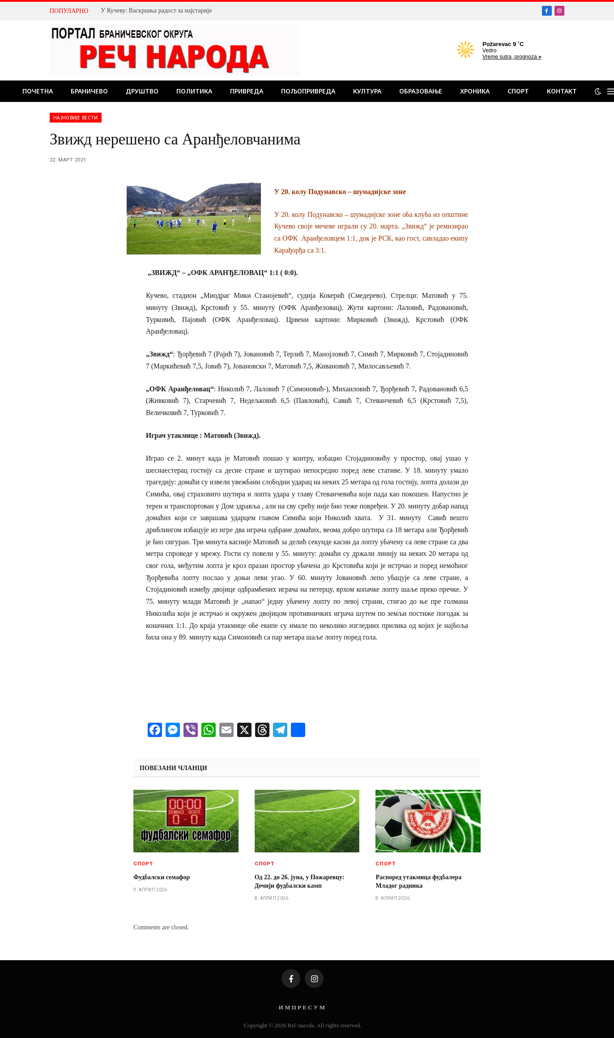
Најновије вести (75, 117)
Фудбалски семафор (161, 877)
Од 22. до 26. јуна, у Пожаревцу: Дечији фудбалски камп (300, 881)
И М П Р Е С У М (302, 1007)
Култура (367, 91)
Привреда (246, 91)
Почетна (37, 91)
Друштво (142, 91)
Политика (194, 91)
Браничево (89, 91)
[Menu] (610, 91)
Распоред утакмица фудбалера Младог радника (418, 881)
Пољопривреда (308, 91)
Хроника (475, 91)
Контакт (562, 91)
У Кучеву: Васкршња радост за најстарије (156, 10)
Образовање (420, 91)
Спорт (518, 91)
